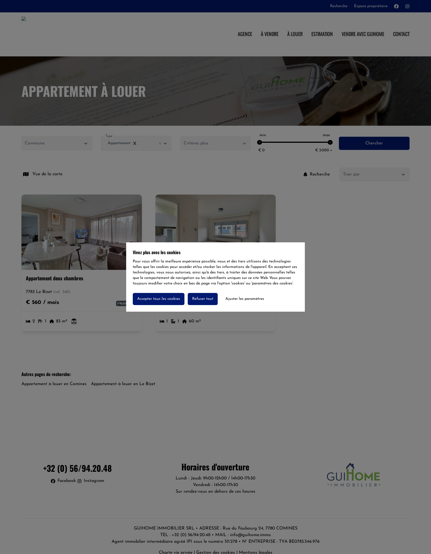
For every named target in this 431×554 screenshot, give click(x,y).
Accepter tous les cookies (158, 299)
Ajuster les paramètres (244, 299)
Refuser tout (202, 299)
